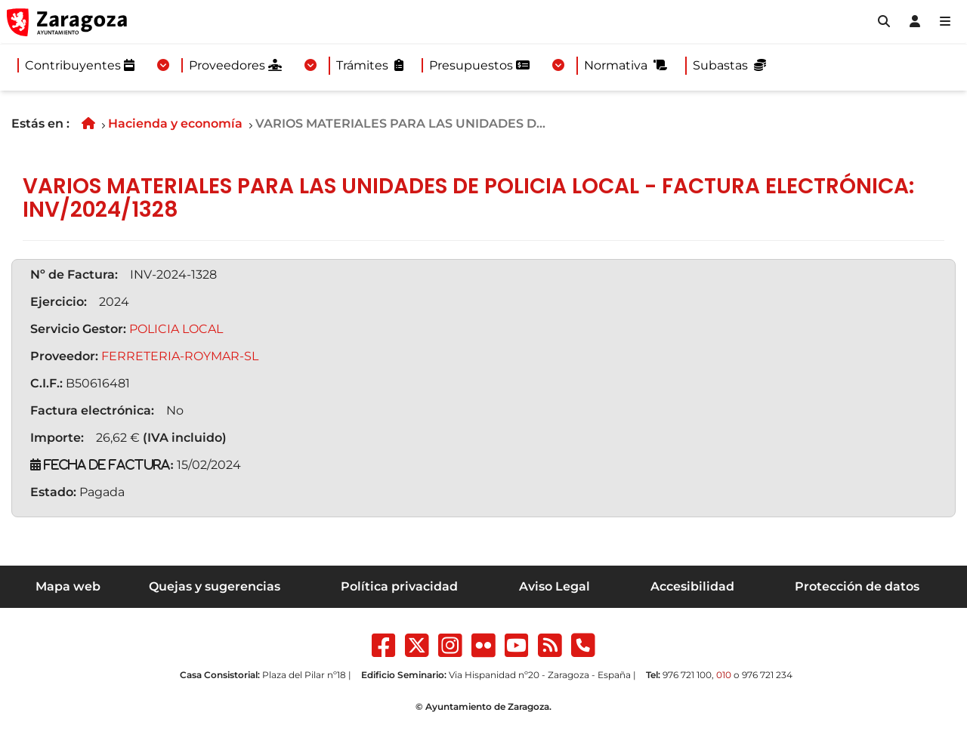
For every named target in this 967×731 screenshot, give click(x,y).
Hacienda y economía (175, 123)
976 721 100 (687, 674)
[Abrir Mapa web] (945, 22)
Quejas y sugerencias (214, 586)
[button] (884, 22)
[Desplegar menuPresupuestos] (558, 66)
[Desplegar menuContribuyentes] (163, 66)
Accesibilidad (692, 586)
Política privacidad (399, 586)
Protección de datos (857, 586)
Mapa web (68, 586)
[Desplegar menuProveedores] (310, 66)
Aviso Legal (554, 586)
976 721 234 (767, 674)
